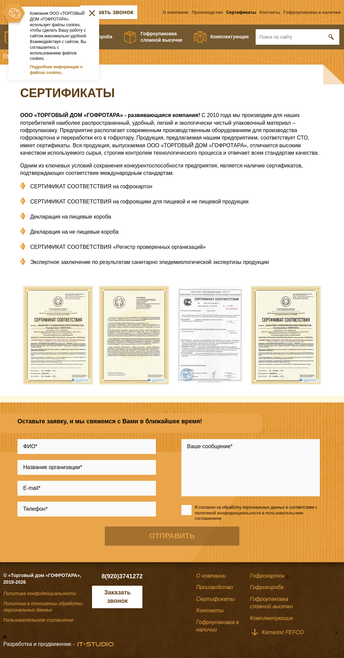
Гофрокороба (267, 587)
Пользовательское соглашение (38, 620)
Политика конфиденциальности (39, 593)
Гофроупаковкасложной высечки (161, 37)
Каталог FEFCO (283, 632)
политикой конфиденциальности (228, 513)
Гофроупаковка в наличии (312, 12)
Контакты (270, 12)
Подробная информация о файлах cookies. (56, 70)
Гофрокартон (267, 576)
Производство (207, 12)
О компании (175, 12)
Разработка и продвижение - (39, 644)
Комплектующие (230, 36)
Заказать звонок (108, 12)
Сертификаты (241, 12)
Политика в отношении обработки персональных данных (43, 607)
